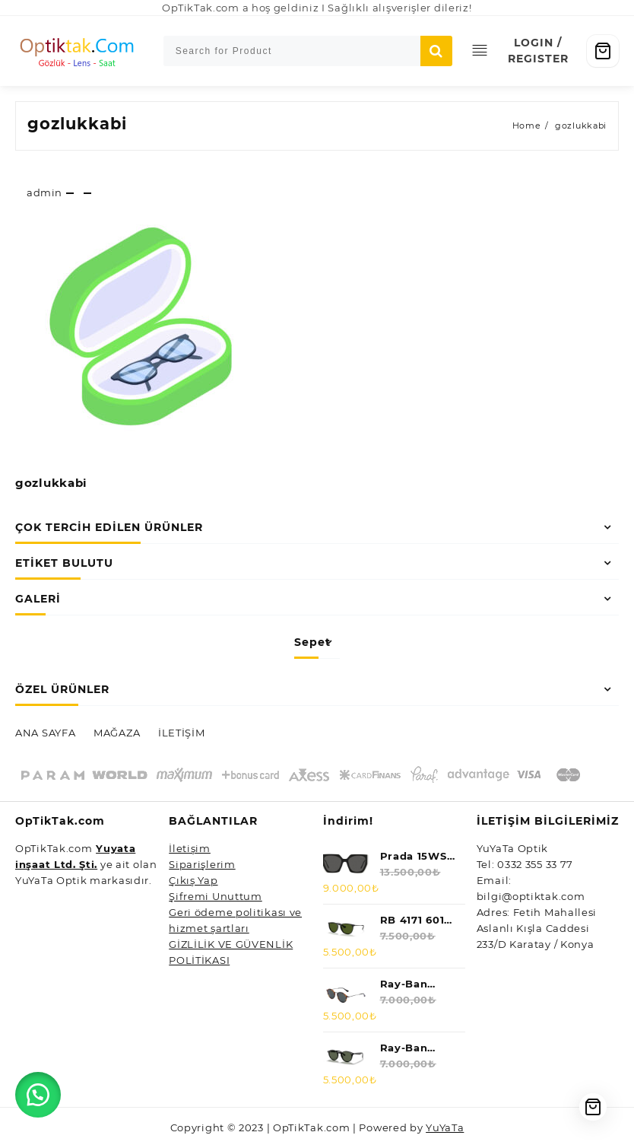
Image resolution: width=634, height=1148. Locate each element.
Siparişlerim (202, 864)
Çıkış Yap (193, 880)
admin (45, 192)
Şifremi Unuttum (215, 896)
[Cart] (603, 51)
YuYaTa (445, 1127)
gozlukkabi (77, 123)
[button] (38, 1095)
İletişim (190, 848)
